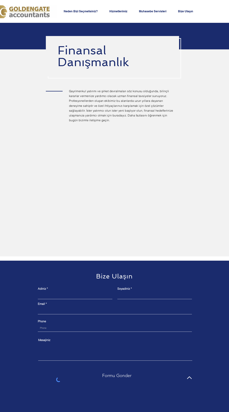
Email (41, 303)
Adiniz (42, 288)
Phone (42, 321)
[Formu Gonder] (116, 375)
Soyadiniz (123, 288)
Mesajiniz (44, 340)
